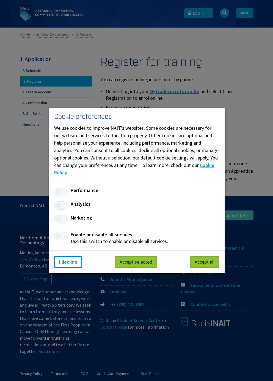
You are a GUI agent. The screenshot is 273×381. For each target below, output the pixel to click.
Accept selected (136, 262)
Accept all (204, 262)
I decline (68, 262)
